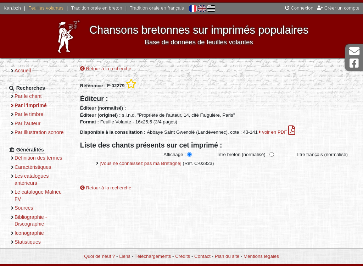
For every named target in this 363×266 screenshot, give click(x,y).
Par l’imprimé (31, 105)
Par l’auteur (27, 123)
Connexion (299, 8)
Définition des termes (38, 158)
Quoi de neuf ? (99, 256)
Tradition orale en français (157, 8)
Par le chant (28, 96)
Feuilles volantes (45, 8)
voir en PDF (277, 132)
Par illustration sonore (39, 132)
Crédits (182, 256)
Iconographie (29, 233)
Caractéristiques (33, 167)
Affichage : (174, 154)
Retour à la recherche (106, 68)
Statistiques (28, 242)
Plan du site (227, 256)
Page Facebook (354, 63)
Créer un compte (338, 8)
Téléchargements (153, 256)
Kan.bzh (12, 8)
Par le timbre (29, 114)
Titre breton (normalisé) (241, 154)
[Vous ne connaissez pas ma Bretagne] (141, 163)
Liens (124, 256)
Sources (24, 208)
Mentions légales (261, 256)
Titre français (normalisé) (322, 154)
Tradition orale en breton (96, 8)
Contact (202, 256)
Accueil (23, 70)
